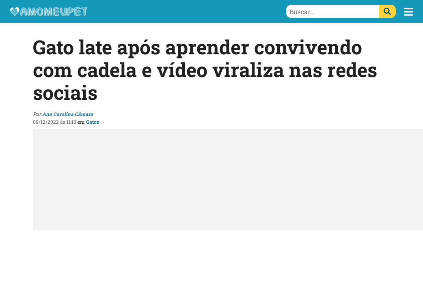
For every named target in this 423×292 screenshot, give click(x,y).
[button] (408, 11)
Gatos (92, 121)
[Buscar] (387, 11)
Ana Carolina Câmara (67, 114)
